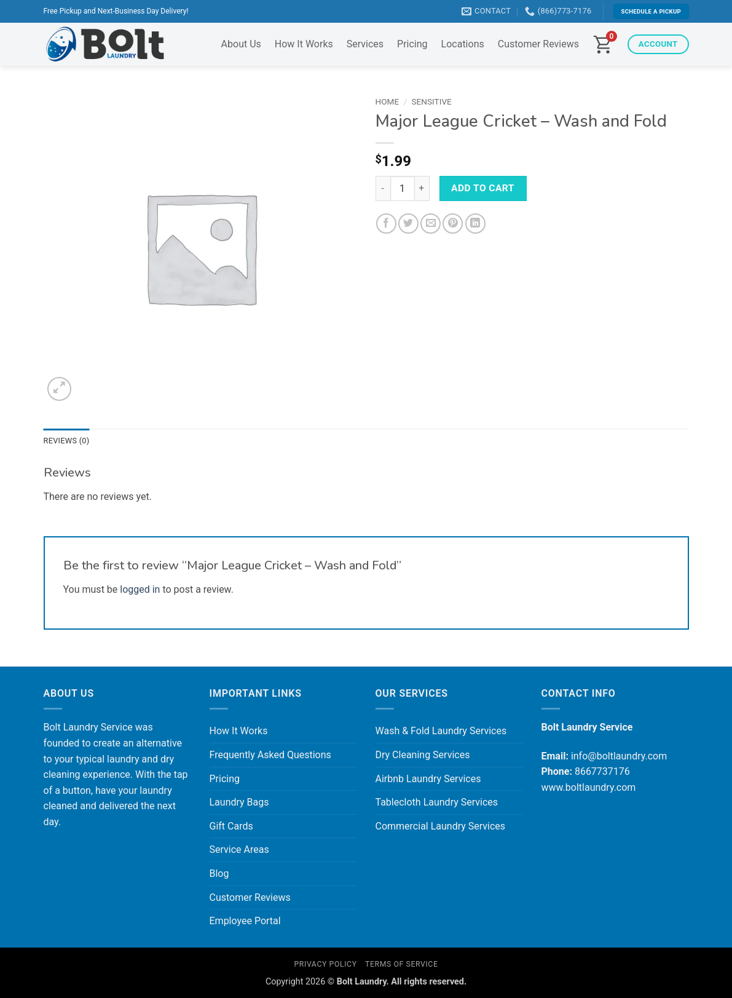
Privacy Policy (325, 964)
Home (387, 101)
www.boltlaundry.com (588, 787)
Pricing (412, 44)
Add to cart (482, 188)
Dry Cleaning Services (423, 755)
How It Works (304, 44)
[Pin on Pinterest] (453, 223)
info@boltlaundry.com (619, 756)
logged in (140, 589)
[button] (59, 389)
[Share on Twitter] (408, 223)
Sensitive (432, 101)
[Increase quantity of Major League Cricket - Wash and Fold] (422, 188)
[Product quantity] (402, 188)
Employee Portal (245, 921)
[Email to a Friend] (430, 223)
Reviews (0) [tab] (67, 440)
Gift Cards (231, 826)
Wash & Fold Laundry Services (441, 731)
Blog (219, 873)
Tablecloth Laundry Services (437, 802)
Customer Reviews (538, 44)
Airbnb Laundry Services (428, 779)
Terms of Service (401, 964)
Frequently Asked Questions (270, 755)
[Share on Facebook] (386, 223)
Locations (462, 44)
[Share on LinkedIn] (475, 223)
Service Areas (239, 849)
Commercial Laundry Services (441, 826)
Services (365, 44)
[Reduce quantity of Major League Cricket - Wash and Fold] (383, 188)
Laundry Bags (239, 802)
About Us (241, 44)
